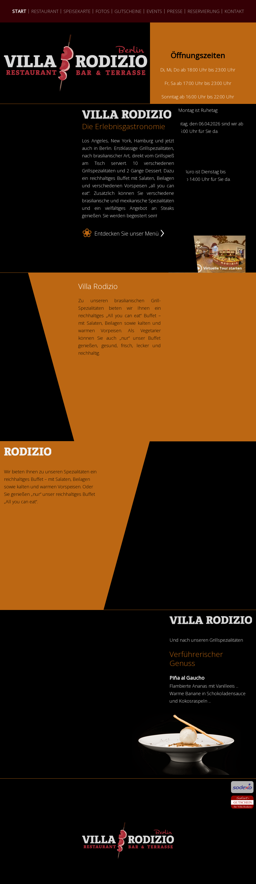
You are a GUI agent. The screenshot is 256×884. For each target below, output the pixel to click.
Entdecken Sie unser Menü (126, 233)
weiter (75, 92)
